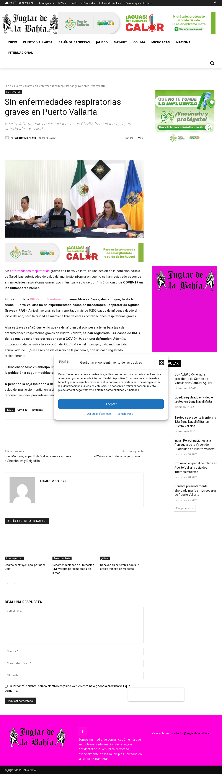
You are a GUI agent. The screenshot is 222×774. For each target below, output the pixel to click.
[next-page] (14, 583)
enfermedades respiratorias (30, 271)
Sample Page (125, 413)
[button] (161, 362)
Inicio (8, 86)
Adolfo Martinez (25, 137)
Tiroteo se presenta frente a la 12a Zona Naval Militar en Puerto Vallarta (195, 422)
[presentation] (156, 694)
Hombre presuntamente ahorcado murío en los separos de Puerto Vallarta (196, 490)
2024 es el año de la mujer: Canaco (119, 456)
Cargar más (184, 508)
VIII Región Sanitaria (45, 299)
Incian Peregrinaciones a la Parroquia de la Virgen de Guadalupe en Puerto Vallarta (195, 445)
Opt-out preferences (99, 413)
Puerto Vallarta (23, 86)
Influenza (37, 409)
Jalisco (105, 558)
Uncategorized (14, 558)
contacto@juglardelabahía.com (192, 733)
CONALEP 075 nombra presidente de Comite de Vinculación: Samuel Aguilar (193, 379)
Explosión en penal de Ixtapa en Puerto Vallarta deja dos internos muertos (196, 467)
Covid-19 (22, 409)
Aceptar (111, 404)
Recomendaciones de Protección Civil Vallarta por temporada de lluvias (73, 568)
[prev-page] (7, 583)
